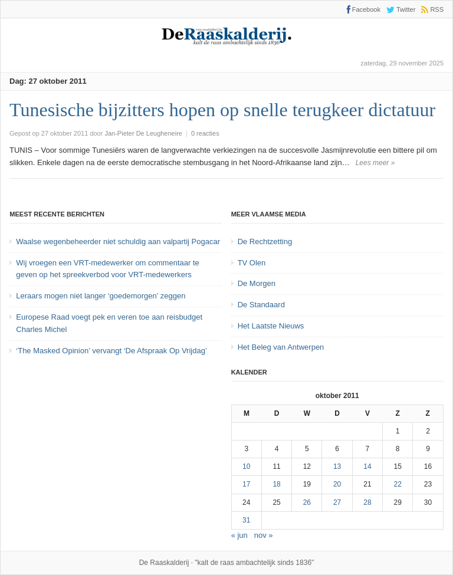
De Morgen (256, 283)
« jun (239, 535)
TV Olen (252, 262)
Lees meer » (375, 163)
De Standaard (261, 304)
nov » (263, 535)
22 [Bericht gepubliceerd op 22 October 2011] (398, 484)
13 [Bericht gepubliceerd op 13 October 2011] (337, 466)
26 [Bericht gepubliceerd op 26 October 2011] (307, 502)
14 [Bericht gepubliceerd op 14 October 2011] (367, 466)
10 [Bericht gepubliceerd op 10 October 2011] (246, 466)
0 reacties (205, 133)
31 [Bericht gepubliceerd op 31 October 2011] (246, 520)
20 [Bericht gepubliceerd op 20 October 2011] (337, 484)
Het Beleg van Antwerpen (281, 347)
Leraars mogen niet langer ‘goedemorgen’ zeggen (100, 295)
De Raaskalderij (164, 562)
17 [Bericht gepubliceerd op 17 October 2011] (246, 484)
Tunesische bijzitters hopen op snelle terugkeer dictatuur (222, 109)
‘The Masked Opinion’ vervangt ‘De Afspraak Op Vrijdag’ (111, 350)
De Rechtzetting (265, 241)
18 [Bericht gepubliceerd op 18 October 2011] (276, 484)
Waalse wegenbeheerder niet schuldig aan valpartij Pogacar (118, 241)
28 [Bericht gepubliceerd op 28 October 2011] (367, 502)
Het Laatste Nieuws (271, 325)
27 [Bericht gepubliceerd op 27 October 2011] (337, 502)
